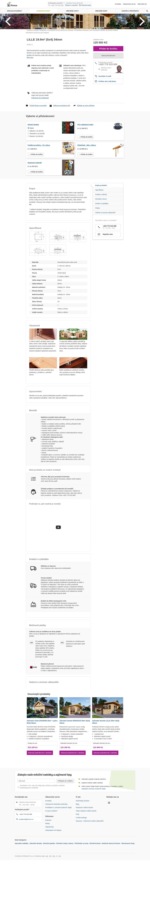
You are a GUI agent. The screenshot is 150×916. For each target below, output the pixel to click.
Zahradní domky (36, 880)
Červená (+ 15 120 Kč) (37, 170)
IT (56, 893)
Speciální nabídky (21, 880)
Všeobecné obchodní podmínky (56, 841)
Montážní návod (101, 236)
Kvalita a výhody (101, 231)
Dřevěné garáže (49, 880)
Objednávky (49, 864)
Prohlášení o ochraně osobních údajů (58, 844)
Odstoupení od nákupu (53, 867)
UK (47, 893)
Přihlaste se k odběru (65, 818)
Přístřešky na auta (81, 880)
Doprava (48, 857)
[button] (37, 273)
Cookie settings (81, 854)
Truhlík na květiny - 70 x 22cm (39, 182)
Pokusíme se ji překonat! (40, 135)
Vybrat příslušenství (108, 92)
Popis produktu (101, 222)
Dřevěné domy (95, 880)
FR (51, 893)
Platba (97, 245)
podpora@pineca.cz (26, 856)
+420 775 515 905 (57, 5)
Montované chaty (128, 880)
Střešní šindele (33, 161)
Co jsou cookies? (51, 848)
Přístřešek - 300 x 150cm (86, 182)
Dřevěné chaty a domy (64, 880)
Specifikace (99, 227)
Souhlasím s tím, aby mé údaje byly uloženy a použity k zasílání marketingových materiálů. (42, 824)
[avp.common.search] (147, 11)
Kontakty (118, 4)
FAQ (77, 851)
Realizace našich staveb (84, 844)
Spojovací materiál (35, 199)
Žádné (32, 165)
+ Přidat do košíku (86, 174)
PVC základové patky (85, 161)
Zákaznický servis (129, 4)
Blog (77, 841)
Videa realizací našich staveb (86, 848)
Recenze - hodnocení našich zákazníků (90, 858)
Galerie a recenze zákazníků (105, 249)
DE (54, 893)
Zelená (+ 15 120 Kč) (36, 168)
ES (60, 893)
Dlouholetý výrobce (82, 838)
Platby (47, 860)
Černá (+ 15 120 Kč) (36, 173)
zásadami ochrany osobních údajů (93, 825)
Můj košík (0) (142, 4)
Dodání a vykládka (101, 240)
